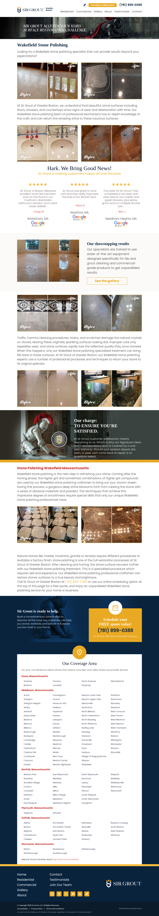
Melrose (56, 748)
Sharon (85, 790)
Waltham (115, 695)
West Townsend (118, 727)
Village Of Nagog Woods (94, 756)
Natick (56, 752)
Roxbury (86, 839)
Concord (28, 760)
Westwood (116, 786)
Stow (84, 748)
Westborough (88, 849)
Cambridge (29, 740)
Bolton (27, 849)
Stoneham (87, 744)
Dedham (28, 794)
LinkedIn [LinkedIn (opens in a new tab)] (79, 893)
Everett (27, 764)
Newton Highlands (62, 764)
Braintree (28, 778)
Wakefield (86, 764)
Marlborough (59, 736)
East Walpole (30, 803)
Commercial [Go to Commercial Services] (83, 11)
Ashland (28, 711)
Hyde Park (58, 835)
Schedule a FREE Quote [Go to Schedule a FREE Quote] (102, 5)
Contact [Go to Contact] (137, 11)
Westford (115, 731)
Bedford (28, 719)
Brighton (28, 831)
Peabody (86, 685)
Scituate (57, 813)
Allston (27, 822)
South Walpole (89, 794)
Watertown (116, 699)
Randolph (86, 786)
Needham (58, 799)
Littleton (57, 727)
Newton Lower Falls (91, 695)
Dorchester (58, 822)
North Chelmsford (90, 715)
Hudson (56, 715)
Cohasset (28, 790)
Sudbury (86, 752)
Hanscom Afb (59, 703)
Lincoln (56, 723)
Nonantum (87, 707)
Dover (27, 799)
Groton (56, 699)
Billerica (27, 727)
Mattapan (87, 822)
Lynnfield (57, 685)
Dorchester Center (62, 827)
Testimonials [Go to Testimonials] (121, 11)
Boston (27, 827)
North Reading (89, 719)
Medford (57, 744)
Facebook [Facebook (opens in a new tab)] (59, 893)
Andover (28, 681)
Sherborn (86, 736)
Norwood (86, 778)
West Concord (118, 711)
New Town (58, 756)
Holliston (57, 707)
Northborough (31, 853)
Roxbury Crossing (119, 822)
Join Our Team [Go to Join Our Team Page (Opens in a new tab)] (61, 885)
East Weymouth (60, 774)
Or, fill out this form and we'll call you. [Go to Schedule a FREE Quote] (115, 636)
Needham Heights (61, 803)
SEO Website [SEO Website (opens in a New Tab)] (124, 908)
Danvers (57, 681)
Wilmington (116, 740)
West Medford (118, 719)
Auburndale (29, 715)
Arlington (28, 699)
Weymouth (116, 790)
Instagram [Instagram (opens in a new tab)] (52, 893)
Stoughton (87, 803)
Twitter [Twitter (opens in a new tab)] (65, 893)
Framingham (59, 695)
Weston (114, 736)
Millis (55, 786)
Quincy (85, 782)
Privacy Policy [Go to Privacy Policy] (36, 909)
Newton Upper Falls (91, 699)
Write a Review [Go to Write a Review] (84, 5)
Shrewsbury (58, 849)
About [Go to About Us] (108, 11)
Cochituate (29, 756)
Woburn (115, 748)
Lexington (57, 719)
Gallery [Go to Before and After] (98, 11)
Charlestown (30, 835)
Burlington (29, 736)
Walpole (115, 774)
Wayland (115, 707)
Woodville (115, 752)
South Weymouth (90, 799)
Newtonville (87, 703)
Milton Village (59, 794)
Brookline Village (32, 782)
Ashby (27, 707)
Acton (27, 695)
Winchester (116, 744)
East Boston (58, 831)
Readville (86, 827)
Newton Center (60, 760)
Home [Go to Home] (21, 874)
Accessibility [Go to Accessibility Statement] (22, 909)
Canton (27, 786)
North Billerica (88, 711)
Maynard (57, 740)
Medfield (57, 778)
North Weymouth (90, 774)
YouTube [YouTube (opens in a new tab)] (72, 893)
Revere (85, 831)
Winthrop (115, 835)
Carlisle (27, 744)
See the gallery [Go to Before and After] (107, 281)
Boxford (27, 685)
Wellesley (115, 778)
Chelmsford (29, 748)
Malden (56, 731)
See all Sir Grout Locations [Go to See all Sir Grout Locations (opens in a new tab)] (66, 859)
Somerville (87, 740)
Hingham (28, 813)
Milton (56, 790)
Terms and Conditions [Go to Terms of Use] (55, 909)
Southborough (60, 853)
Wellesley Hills (117, 782)
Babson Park (30, 774)
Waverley (115, 703)
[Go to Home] (37, 9)
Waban (85, 760)
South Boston (117, 827)
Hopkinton (58, 711)
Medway (57, 782)
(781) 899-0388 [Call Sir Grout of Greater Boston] (130, 5)
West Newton (117, 723)
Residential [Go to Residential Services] (67, 11)
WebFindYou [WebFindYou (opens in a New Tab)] (137, 908)
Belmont (28, 723)
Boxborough (30, 731)
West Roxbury (117, 831)
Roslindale (87, 835)
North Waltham (89, 723)
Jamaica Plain (60, 839)
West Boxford (117, 681)
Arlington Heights (32, 703)
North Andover (89, 681)
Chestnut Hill (30, 752)
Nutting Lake (88, 727)
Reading (86, 731)
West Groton (117, 715)
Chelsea (28, 839)
